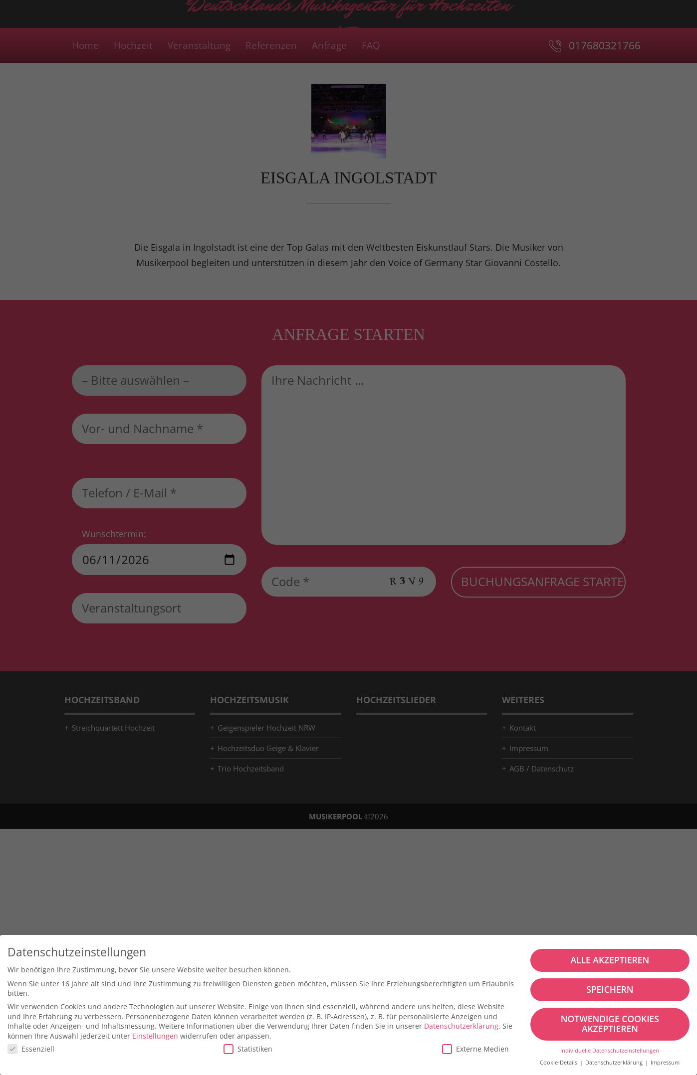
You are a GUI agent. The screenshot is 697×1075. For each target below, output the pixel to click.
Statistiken (248, 1049)
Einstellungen (155, 1036)
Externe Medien (475, 1049)
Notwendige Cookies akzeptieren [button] (610, 1024)
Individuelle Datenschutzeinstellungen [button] (609, 1050)
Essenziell (30, 1049)
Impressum (665, 1062)
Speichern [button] (609, 989)
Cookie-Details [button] (559, 1062)
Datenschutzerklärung (461, 1026)
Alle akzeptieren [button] (609, 960)
